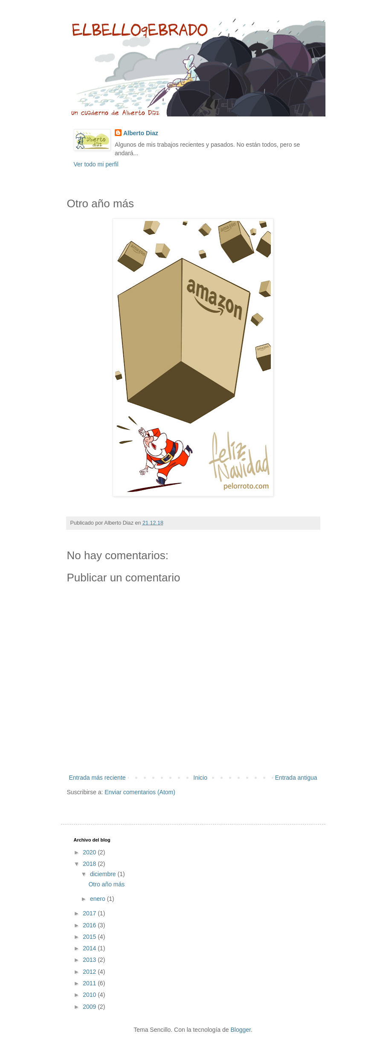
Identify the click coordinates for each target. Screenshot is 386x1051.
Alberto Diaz (140, 133)
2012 (90, 971)
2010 (90, 994)
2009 (90, 1006)
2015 (90, 936)
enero (98, 898)
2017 (90, 913)
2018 (90, 863)
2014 (90, 948)
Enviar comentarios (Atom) (139, 792)
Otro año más (106, 884)
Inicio (200, 777)
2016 (90, 925)
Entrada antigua (296, 777)
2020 (90, 852)
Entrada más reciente (97, 777)
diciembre (104, 874)
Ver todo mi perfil (96, 164)
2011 (90, 983)
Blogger (240, 1029)
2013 (90, 959)
